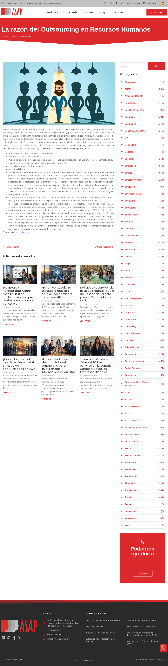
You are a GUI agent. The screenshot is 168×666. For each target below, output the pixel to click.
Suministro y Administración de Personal (103, 620)
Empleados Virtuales (94, 627)
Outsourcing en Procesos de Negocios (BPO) (144, 642)
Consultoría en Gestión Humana (141, 620)
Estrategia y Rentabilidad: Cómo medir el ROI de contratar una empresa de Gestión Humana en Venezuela (20, 295)
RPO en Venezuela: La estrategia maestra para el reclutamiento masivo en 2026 (56, 292)
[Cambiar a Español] (162, 3)
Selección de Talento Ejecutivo (141, 627)
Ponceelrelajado (158, 659)
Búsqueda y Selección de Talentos (101, 633)
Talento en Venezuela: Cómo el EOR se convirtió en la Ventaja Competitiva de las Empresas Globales (96, 366)
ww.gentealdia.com (19, 232)
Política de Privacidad (83, 660)
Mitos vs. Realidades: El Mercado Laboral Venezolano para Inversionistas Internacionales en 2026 (57, 367)
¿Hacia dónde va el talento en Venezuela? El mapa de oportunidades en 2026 (19, 364)
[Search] (134, 66)
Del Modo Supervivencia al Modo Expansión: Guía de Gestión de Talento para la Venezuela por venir (97, 294)
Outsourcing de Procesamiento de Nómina (101, 640)
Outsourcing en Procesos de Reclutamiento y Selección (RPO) (142, 634)
